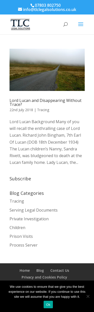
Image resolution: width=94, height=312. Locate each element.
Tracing (43, 109)
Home (25, 270)
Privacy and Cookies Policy (44, 277)
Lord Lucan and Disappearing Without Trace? (45, 102)
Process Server (24, 245)
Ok (48, 305)
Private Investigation (29, 219)
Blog (40, 270)
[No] (87, 296)
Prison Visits (21, 236)
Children (17, 227)
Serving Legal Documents (34, 210)
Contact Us (59, 270)
